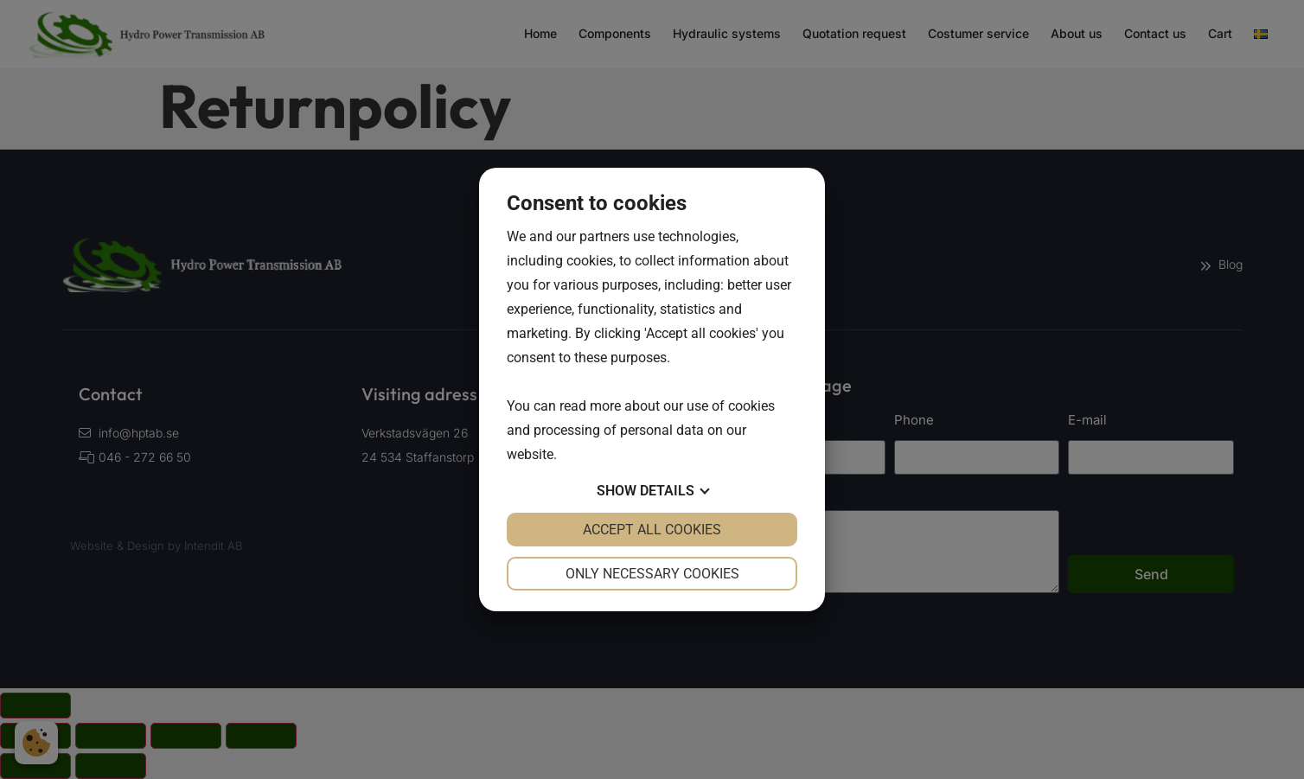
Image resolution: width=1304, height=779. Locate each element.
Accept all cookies (652, 529)
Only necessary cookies (652, 573)
